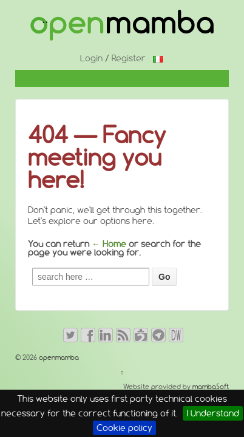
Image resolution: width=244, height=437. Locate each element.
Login (91, 58)
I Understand (212, 413)
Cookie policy (124, 427)
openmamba (58, 357)
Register (129, 58)
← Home (109, 244)
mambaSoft (210, 386)
